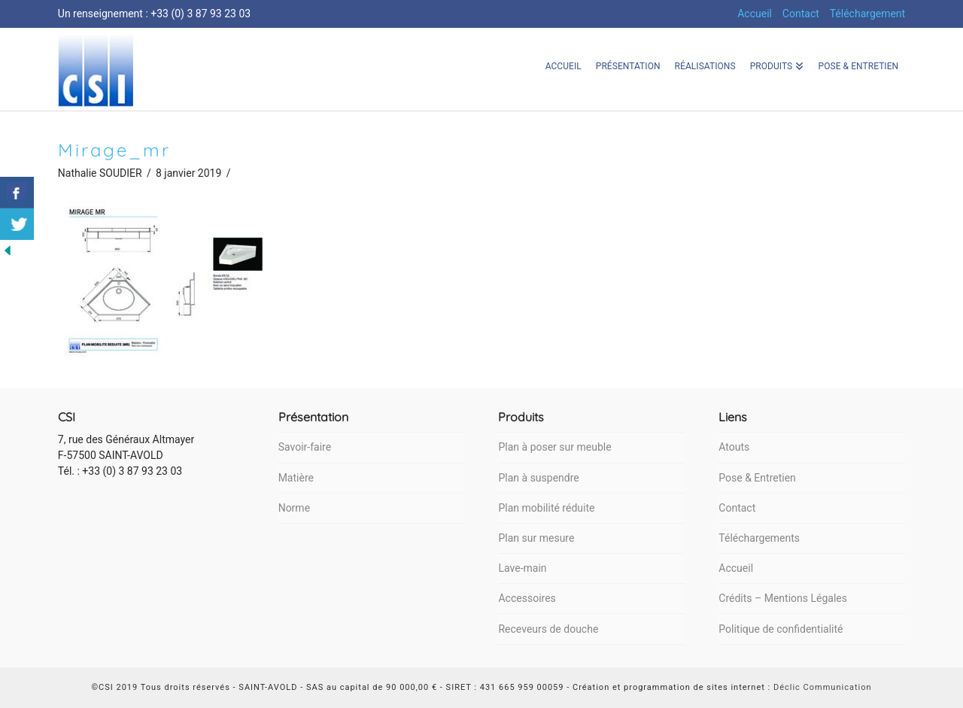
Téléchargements (759, 538)
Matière (296, 478)
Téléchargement (868, 14)
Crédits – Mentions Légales (782, 598)
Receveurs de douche (548, 629)
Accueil (754, 14)
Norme (294, 508)
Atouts (733, 447)
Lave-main (522, 568)
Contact (800, 14)
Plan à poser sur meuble (554, 447)
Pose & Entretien (756, 478)
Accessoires (526, 598)
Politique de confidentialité (780, 629)
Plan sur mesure (536, 538)
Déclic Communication (822, 687)
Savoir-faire (304, 447)
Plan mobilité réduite (546, 508)
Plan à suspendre (538, 478)
